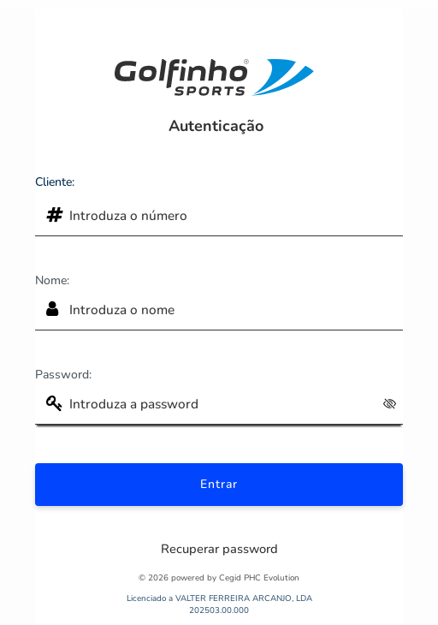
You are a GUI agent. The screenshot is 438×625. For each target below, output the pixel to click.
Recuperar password (219, 548)
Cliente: (54, 182)
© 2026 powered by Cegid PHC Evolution (219, 577)
